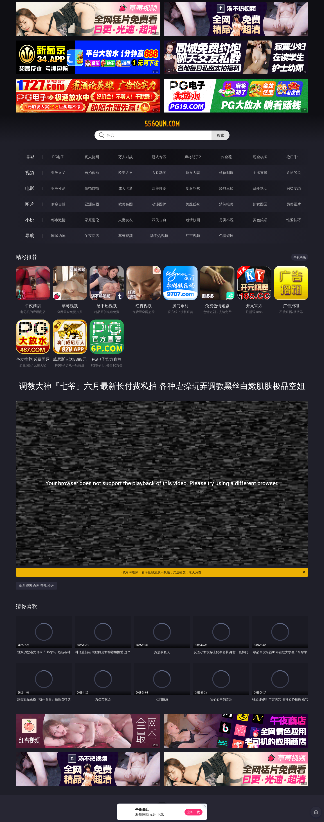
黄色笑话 (260, 219)
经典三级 (226, 188)
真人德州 (92, 156)
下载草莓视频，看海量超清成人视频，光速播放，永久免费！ (212, 572)
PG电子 (58, 156)
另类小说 (226, 219)
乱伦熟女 (260, 188)
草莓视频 (125, 235)
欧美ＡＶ (125, 172)
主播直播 (260, 172)
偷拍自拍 (92, 188)
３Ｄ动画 (159, 172)
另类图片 (293, 204)
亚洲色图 (92, 204)
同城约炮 (58, 235)
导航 (29, 235)
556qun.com (162, 123)
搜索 (220, 135)
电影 (29, 188)
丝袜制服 (226, 172)
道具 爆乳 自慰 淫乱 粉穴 (36, 585)
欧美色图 (125, 204)
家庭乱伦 (92, 219)
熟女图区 (260, 204)
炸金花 (226, 156)
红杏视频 (193, 235)
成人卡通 (125, 188)
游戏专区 (159, 156)
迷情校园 (193, 219)
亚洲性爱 (58, 188)
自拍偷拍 (92, 172)
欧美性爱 (159, 188)
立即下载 (193, 812)
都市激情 (58, 219)
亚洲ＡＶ (58, 172)
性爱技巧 (293, 219)
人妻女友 (125, 219)
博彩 (29, 157)
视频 (29, 172)
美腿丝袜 (193, 204)
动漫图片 (159, 204)
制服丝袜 (193, 188)
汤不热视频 (159, 235)
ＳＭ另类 (293, 172)
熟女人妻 (193, 172)
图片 (29, 204)
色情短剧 (226, 235)
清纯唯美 (226, 204)
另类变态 (293, 188)
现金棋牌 (260, 156)
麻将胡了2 (192, 156)
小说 (29, 220)
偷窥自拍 (58, 204)
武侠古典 (159, 219)
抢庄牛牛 (293, 156)
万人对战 (125, 156)
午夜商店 (92, 235)
